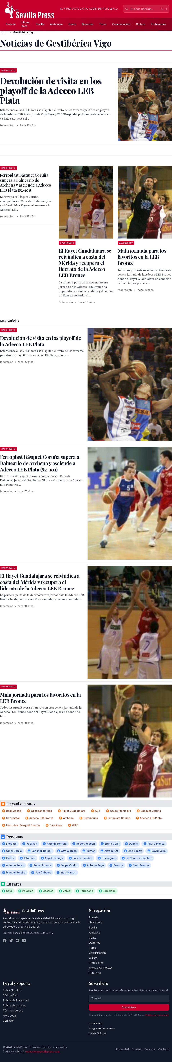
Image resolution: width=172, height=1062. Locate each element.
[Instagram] (17, 940)
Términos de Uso (13, 1010)
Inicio (3, 32)
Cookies (137, 1049)
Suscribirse (129, 1007)
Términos (149, 1049)
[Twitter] (11, 940)
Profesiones (158, 24)
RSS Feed (95, 972)
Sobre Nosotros (12, 990)
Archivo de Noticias (100, 967)
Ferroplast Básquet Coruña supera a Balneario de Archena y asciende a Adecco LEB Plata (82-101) (25, 182)
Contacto (8, 1020)
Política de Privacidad (16, 1000)
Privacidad (122, 1049)
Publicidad (95, 1023)
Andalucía (56, 24)
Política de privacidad (156, 1015)
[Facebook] (4, 940)
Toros (102, 24)
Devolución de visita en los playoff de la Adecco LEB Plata (40, 341)
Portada (11, 24)
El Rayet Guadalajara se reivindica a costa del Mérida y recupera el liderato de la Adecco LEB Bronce (85, 262)
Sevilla (40, 24)
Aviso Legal (9, 1015)
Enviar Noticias (97, 1033)
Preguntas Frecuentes (102, 1028)
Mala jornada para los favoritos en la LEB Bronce (142, 256)
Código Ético (10, 995)
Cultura (140, 24)
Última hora (25, 24)
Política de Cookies (14, 1005)
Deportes (87, 24)
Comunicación (121, 24)
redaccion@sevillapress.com (42, 1051)
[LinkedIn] (24, 940)
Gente (72, 24)
